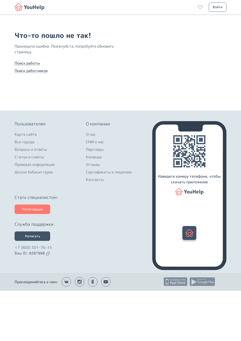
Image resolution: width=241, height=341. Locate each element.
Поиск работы (27, 88)
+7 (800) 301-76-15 (33, 297)
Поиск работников (31, 96)
